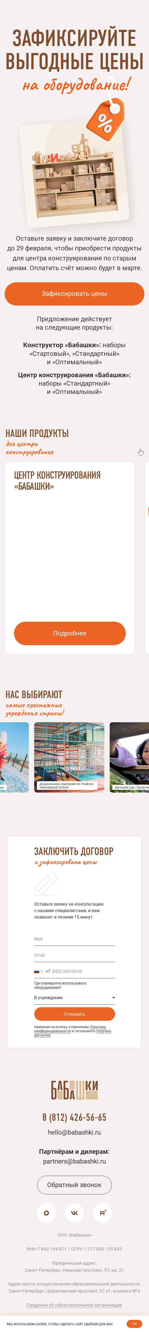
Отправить (74, 1014)
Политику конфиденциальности (70, 1029)
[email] (74, 955)
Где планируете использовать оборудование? (60, 985)
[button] (74, 294)
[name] (74, 939)
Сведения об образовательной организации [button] (74, 1305)
